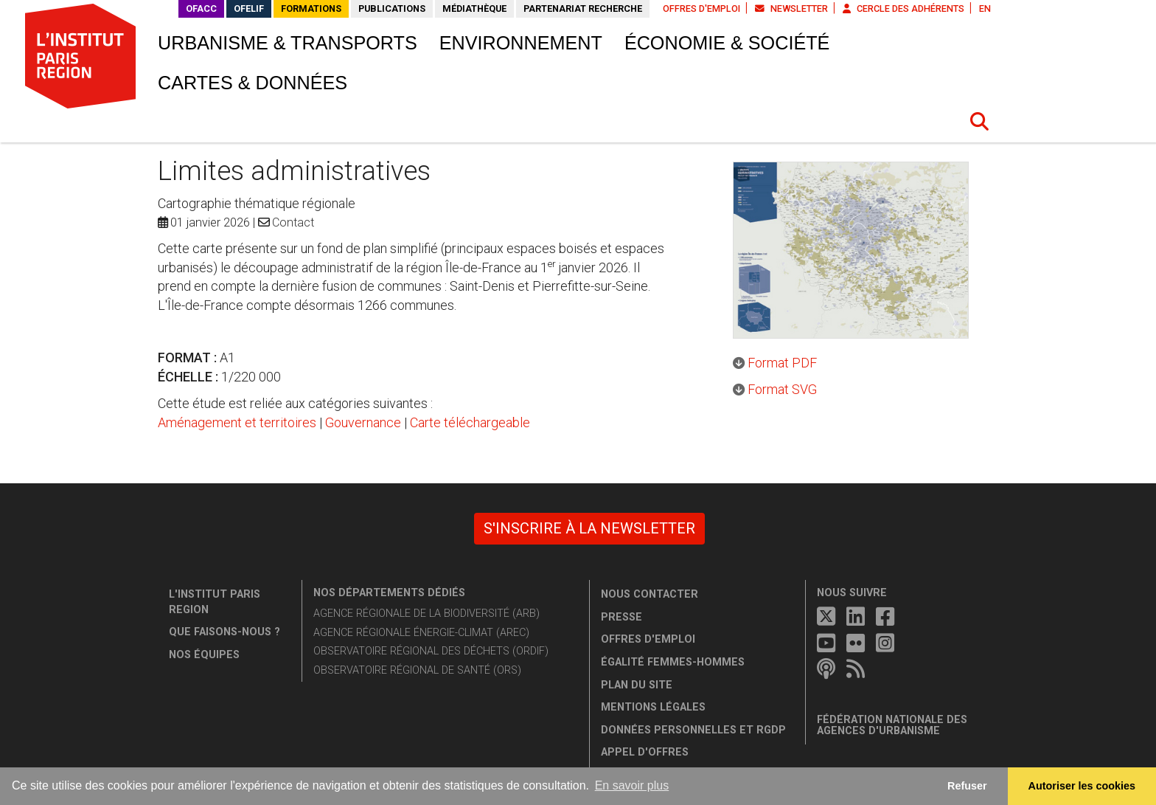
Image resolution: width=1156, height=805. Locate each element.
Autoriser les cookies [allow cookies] (1082, 786)
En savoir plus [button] (632, 785)
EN (985, 8)
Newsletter (791, 8)
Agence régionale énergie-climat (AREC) (421, 632)
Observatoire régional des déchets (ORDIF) (431, 651)
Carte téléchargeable (470, 422)
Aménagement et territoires (237, 422)
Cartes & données (252, 82)
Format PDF (782, 362)
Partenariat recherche (582, 8)
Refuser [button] (967, 786)
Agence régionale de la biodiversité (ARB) (426, 613)
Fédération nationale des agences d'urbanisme (892, 726)
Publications (391, 8)
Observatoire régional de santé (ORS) (417, 670)
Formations (311, 8)
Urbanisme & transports (287, 42)
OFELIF (249, 8)
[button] (979, 121)
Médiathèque (474, 8)
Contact (293, 222)
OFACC (201, 8)
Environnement (520, 42)
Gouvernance (363, 422)
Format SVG (782, 389)
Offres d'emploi (701, 8)
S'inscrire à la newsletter (589, 528)
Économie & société (727, 42)
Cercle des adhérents (903, 8)
